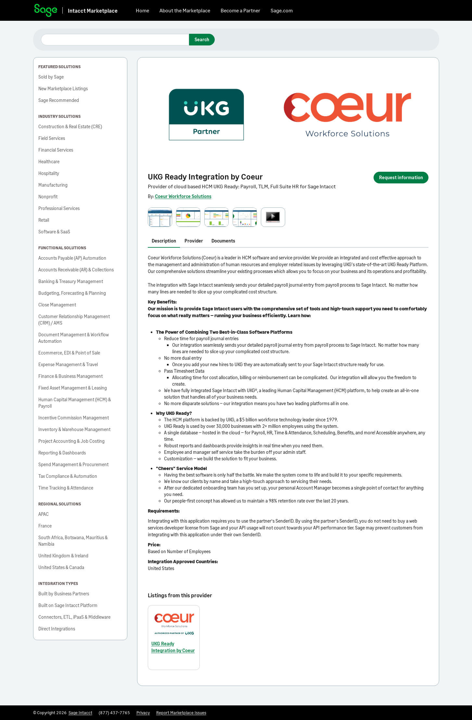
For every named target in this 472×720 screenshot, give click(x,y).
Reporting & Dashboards (62, 452)
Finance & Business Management (70, 376)
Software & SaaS (54, 231)
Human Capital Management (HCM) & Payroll (74, 403)
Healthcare (48, 161)
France (45, 525)
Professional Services (59, 208)
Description (164, 240)
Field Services (51, 138)
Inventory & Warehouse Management (74, 429)
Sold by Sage (51, 77)
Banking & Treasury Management (70, 281)
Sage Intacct (80, 712)
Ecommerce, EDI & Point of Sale (69, 352)
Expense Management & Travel (68, 364)
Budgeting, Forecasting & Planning (72, 293)
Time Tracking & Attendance (65, 487)
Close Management (57, 304)
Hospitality (48, 173)
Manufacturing (53, 185)
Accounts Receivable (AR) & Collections (76, 269)
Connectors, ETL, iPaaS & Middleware (74, 617)
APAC (43, 514)
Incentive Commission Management (73, 417)
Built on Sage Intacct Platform (67, 605)
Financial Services (55, 150)
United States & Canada (61, 567)
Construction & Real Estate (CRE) (70, 126)
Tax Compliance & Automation (67, 476)
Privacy (143, 712)
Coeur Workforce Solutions (183, 196)
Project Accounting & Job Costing (71, 441)
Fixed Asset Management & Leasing (72, 388)
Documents (223, 240)
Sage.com (282, 10)
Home (142, 10)
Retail (43, 220)
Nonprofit (47, 196)
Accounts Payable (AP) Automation (72, 258)
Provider (194, 240)
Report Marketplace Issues (181, 712)
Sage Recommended (58, 100)
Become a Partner (240, 10)
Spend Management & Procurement (73, 464)
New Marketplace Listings (63, 88)
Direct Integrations (56, 628)
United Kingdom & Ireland (63, 555)
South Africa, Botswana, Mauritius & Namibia (73, 541)
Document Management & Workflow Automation (73, 338)
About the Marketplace (184, 10)
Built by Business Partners (63, 593)
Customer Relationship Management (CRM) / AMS (74, 320)
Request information (401, 177)
